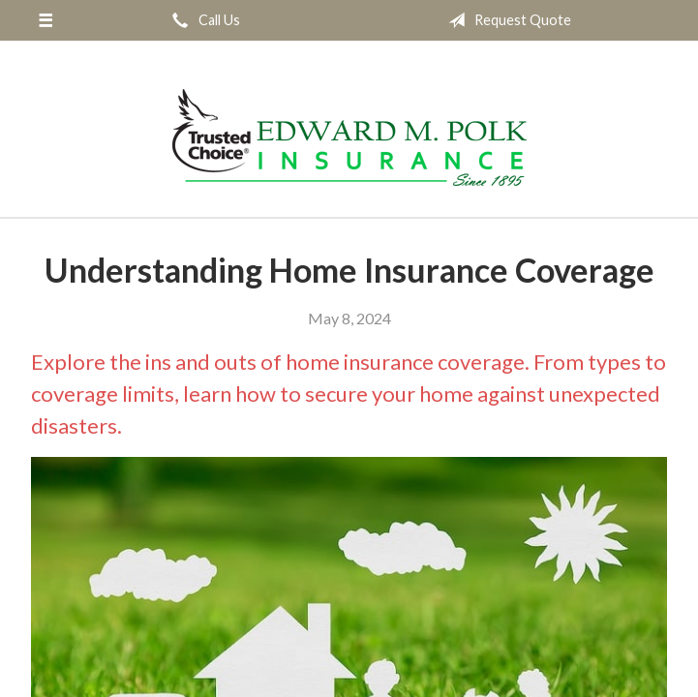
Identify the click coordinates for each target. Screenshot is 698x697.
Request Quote (505, 20)
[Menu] (45, 20)
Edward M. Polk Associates (349, 137)
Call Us (202, 20)
